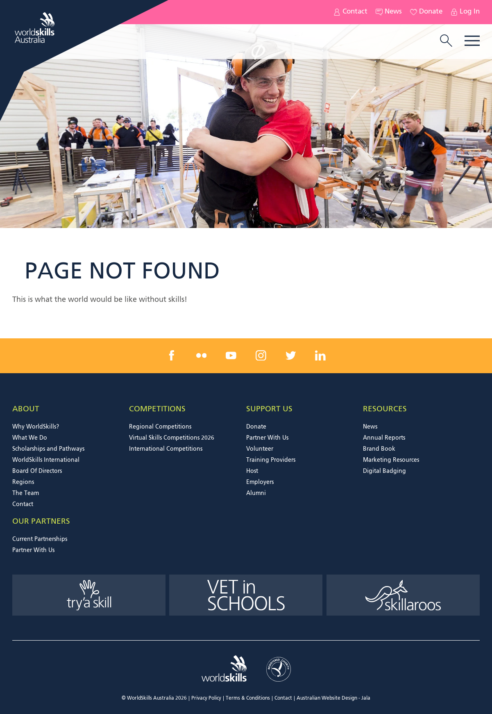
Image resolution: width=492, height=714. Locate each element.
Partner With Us (267, 438)
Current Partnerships (39, 539)
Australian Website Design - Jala (333, 698)
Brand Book (379, 449)
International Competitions (165, 449)
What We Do (29, 438)
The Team (25, 493)
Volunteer (259, 449)
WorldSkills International (45, 460)
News (389, 12)
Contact (350, 12)
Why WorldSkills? (35, 427)
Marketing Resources (391, 460)
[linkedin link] (320, 355)
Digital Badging (384, 471)
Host (252, 471)
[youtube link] (231, 355)
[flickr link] (201, 355)
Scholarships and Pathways (48, 449)
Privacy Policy (206, 698)
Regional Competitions (160, 427)
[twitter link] (290, 355)
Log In (465, 12)
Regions (23, 482)
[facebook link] (171, 355)
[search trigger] (446, 41)
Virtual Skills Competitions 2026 (171, 438)
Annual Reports (384, 438)
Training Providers (270, 460)
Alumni (256, 493)
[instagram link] (261, 355)
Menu (472, 40)
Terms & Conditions (248, 698)
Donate (426, 12)
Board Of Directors (37, 471)
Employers (260, 482)
